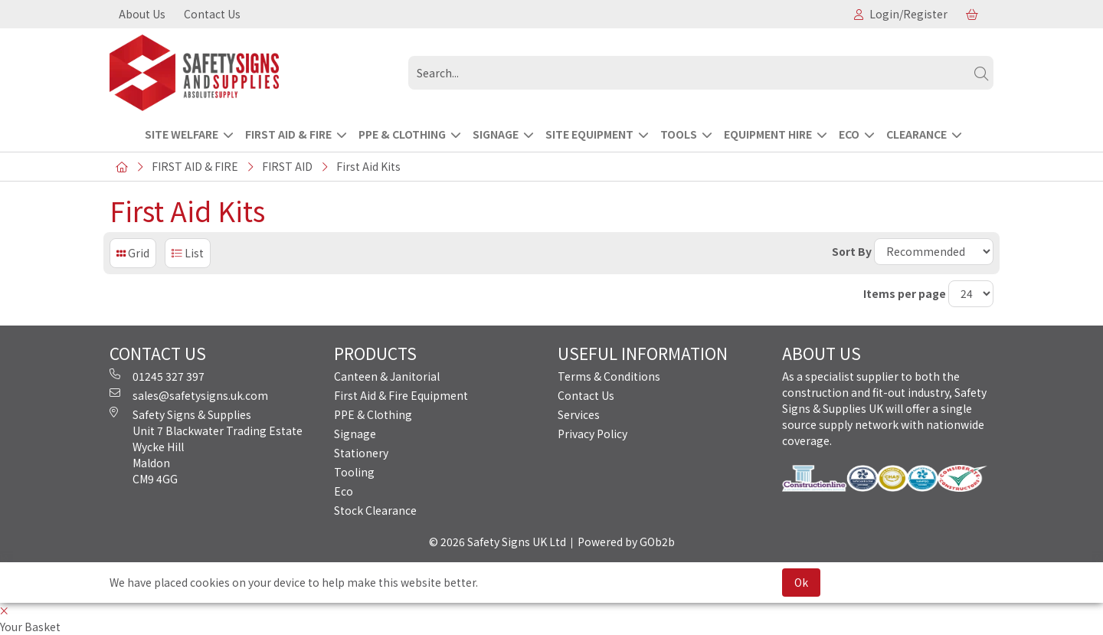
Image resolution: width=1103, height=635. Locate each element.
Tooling (354, 472)
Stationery (361, 452)
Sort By (852, 251)
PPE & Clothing (373, 414)
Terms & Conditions (609, 376)
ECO (849, 134)
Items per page (904, 293)
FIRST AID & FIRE (288, 134)
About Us (142, 13)
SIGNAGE (496, 134)
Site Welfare (181, 134)
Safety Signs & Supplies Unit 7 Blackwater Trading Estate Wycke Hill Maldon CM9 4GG (206, 446)
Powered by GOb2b (626, 541)
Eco (343, 491)
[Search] (981, 73)
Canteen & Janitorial (387, 376)
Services (579, 414)
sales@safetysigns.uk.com (189, 395)
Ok (801, 582)
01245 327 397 (157, 376)
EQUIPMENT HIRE (768, 134)
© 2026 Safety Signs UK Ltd (497, 541)
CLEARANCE (916, 134)
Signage (355, 433)
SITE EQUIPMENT (589, 134)
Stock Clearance (375, 510)
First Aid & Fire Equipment (401, 395)
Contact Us (212, 13)
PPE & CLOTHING (402, 134)
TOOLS (678, 134)
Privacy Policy (592, 433)
